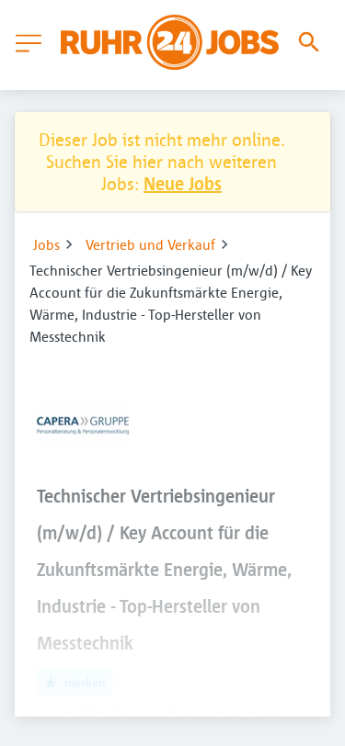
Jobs (46, 244)
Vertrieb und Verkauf (150, 244)
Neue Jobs (183, 183)
